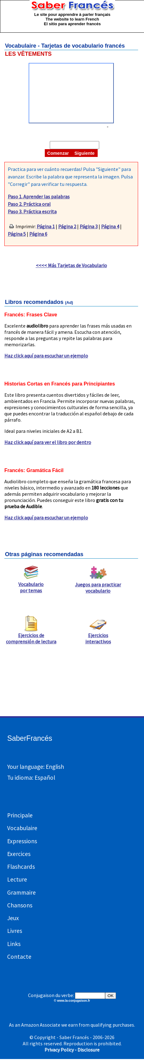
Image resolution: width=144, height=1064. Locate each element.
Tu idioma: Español (31, 777)
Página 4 (110, 226)
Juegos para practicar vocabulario (98, 585)
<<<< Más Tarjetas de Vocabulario (71, 265)
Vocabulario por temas (31, 584)
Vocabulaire (22, 828)
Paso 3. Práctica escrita (32, 211)
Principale (20, 815)
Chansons (19, 905)
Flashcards (21, 866)
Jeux (13, 918)
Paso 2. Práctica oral (29, 204)
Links (14, 944)
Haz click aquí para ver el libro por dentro (47, 442)
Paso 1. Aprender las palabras (39, 196)
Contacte (19, 956)
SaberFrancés (29, 738)
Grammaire (21, 892)
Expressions (22, 841)
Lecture (17, 879)
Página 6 (38, 234)
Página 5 (17, 234)
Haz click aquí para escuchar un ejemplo (46, 355)
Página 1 (46, 226)
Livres (14, 930)
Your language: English (35, 766)
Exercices (18, 854)
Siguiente (84, 153)
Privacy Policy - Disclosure (72, 1050)
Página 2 (67, 226)
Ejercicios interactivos (98, 636)
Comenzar (58, 153)
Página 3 (89, 226)
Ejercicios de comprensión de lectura (31, 636)
